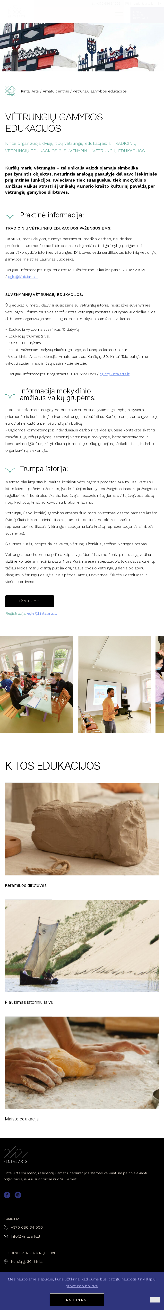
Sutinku (77, 1300)
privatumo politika (82, 1286)
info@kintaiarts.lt (25, 1236)
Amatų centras (56, 91)
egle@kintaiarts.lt (23, 276)
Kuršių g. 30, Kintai (27, 1261)
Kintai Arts (30, 91)
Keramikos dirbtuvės (82, 840)
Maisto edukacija (82, 1074)
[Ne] (155, 1299)
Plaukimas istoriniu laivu (82, 957)
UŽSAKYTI (29, 601)
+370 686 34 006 (27, 1227)
